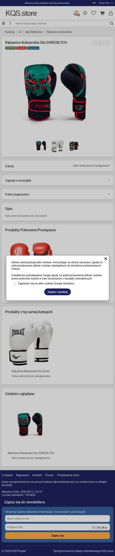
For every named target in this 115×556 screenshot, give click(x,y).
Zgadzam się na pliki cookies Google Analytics (46, 283)
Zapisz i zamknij (57, 292)
